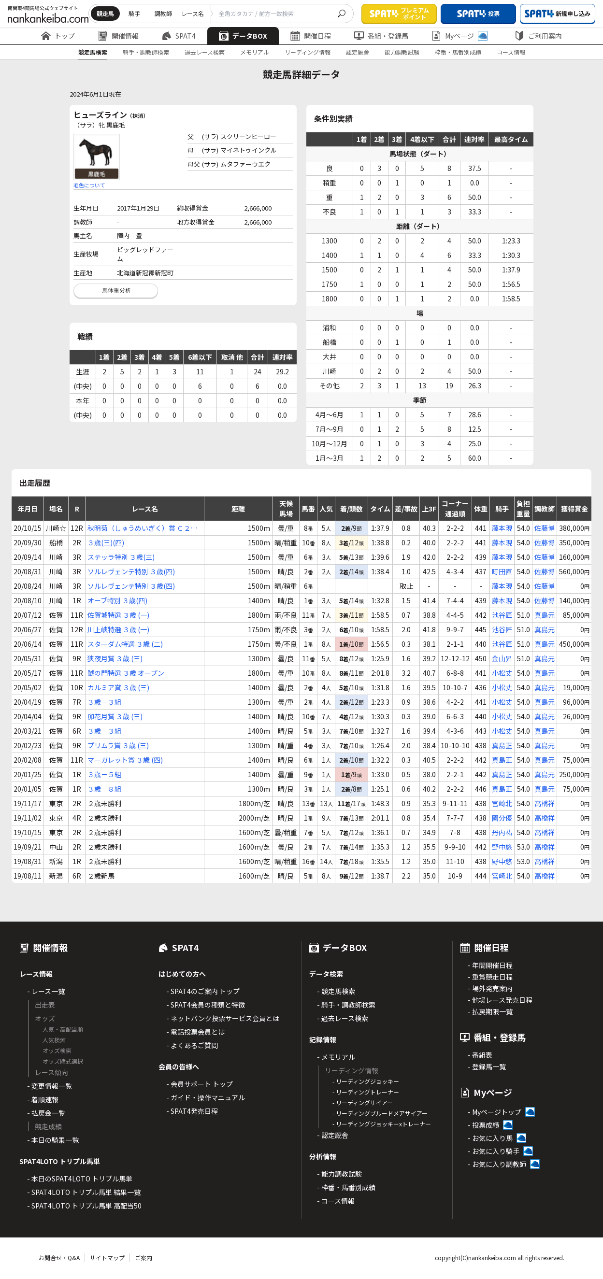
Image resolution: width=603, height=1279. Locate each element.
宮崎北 (502, 803)
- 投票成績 (483, 1125)
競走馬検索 (92, 52)
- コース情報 (336, 1201)
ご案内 (143, 1257)
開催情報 (118, 36)
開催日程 (310, 36)
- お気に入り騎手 (493, 1151)
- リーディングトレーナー (365, 1092)
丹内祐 (502, 832)
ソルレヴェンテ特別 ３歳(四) (131, 571)
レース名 (192, 13)
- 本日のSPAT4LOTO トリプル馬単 (79, 1178)
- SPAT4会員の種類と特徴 (205, 1004)
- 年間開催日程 (490, 965)
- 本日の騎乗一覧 (53, 1140)
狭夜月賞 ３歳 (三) (115, 658)
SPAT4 (179, 36)
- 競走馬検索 (336, 991)
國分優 (502, 818)
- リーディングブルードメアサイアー (380, 1113)
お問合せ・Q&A (59, 1257)
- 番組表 (480, 1055)
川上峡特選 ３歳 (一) (118, 629)
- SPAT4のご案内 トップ (203, 991)
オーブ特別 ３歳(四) (117, 600)
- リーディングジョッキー (365, 1081)
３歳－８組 (104, 789)
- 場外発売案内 (490, 988)
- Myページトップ (494, 1112)
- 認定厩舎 (332, 1135)
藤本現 (502, 528)
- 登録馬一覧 (487, 1066)
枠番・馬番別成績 (458, 52)
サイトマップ (107, 1257)
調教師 (163, 13)
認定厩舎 (357, 52)
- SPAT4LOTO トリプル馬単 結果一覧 (84, 1192)
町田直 (502, 571)
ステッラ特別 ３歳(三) (121, 557)
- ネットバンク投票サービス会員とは (222, 1018)
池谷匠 (502, 615)
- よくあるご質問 (192, 1045)
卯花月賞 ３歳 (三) (115, 716)
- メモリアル (336, 1057)
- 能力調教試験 (339, 1174)
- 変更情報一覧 (49, 1086)
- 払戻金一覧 (46, 1113)
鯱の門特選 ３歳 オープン (125, 673)
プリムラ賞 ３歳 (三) (118, 745)
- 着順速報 (42, 1099)
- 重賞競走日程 (490, 976)
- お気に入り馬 (490, 1138)
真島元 (544, 615)
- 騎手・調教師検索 (346, 1004)
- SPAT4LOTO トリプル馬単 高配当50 (84, 1205)
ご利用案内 (538, 36)
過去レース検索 (205, 52)
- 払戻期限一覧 (490, 1011)
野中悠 (502, 847)
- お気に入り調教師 (497, 1164)
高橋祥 (544, 803)
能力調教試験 (402, 52)
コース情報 (511, 52)
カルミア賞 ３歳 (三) (118, 687)
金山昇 (502, 658)
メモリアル (254, 52)
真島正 (502, 745)
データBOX (243, 36)
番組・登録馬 (381, 36)
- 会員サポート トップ (199, 1084)
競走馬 (105, 13)
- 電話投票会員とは (195, 1032)
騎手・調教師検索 (146, 52)
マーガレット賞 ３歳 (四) (125, 760)
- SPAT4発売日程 (192, 1111)
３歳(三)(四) (105, 542)
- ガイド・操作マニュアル (205, 1097)
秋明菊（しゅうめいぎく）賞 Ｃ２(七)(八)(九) (138, 528)
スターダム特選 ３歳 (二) (125, 644)
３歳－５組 (104, 774)
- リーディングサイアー (362, 1102)
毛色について (89, 185)
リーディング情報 (307, 52)
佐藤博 (544, 528)
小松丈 (502, 673)
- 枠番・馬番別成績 (346, 1187)
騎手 (134, 13)
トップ (58, 36)
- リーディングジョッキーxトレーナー (381, 1124)
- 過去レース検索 (342, 1018)
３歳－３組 (104, 702)
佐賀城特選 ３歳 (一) (118, 615)
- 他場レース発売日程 (500, 1000)
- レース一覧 (46, 991)
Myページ (459, 36)
